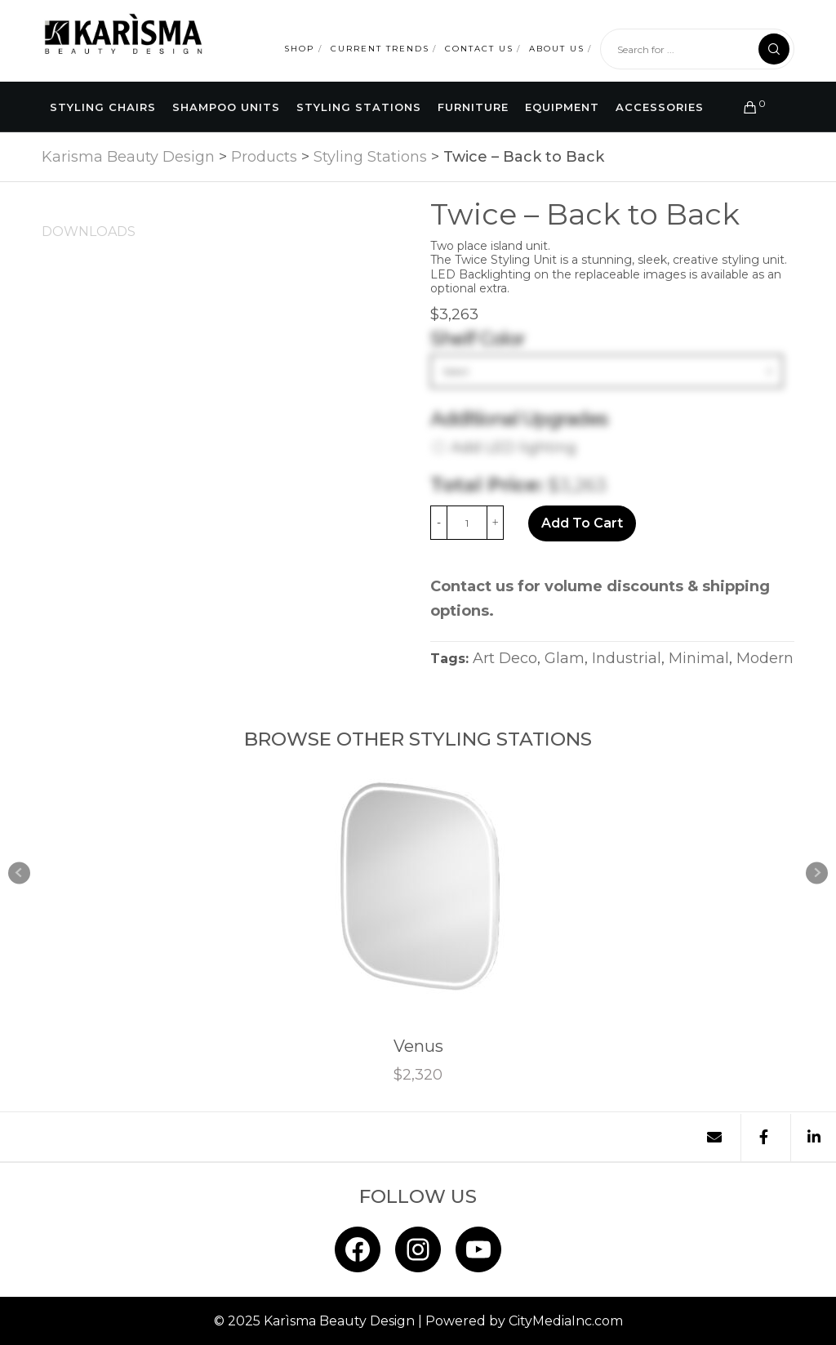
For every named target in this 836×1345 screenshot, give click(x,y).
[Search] (773, 49)
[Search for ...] (697, 49)
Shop (299, 48)
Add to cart (582, 522)
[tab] (89, 231)
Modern (765, 657)
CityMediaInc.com (566, 1320)
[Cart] (743, 106)
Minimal (699, 657)
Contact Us (479, 48)
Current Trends (380, 48)
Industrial (626, 657)
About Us (557, 48)
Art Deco (505, 657)
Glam (565, 657)
